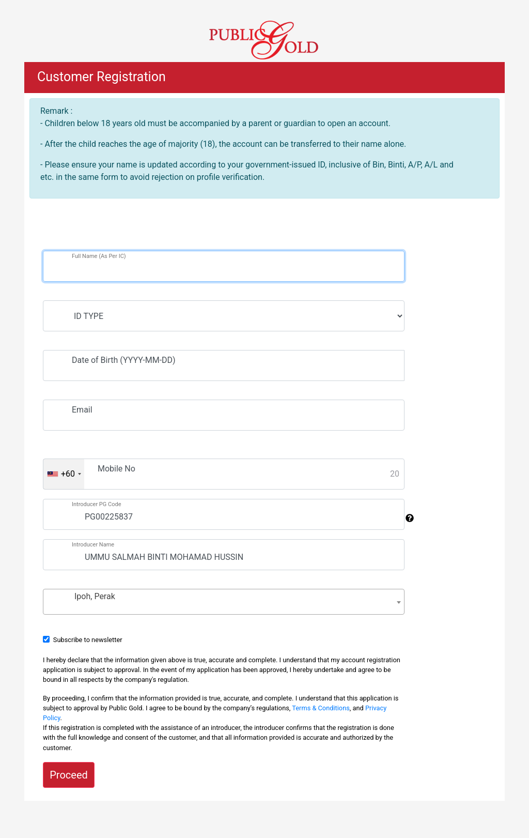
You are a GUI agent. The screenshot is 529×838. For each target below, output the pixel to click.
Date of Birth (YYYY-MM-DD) (124, 360)
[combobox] (63, 474)
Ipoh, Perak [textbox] (94, 596)
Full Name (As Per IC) (99, 256)
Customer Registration (101, 76)
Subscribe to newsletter (87, 640)
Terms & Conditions (321, 708)
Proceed (69, 775)
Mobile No (116, 469)
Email (82, 410)
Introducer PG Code (96, 504)
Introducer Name (93, 544)
